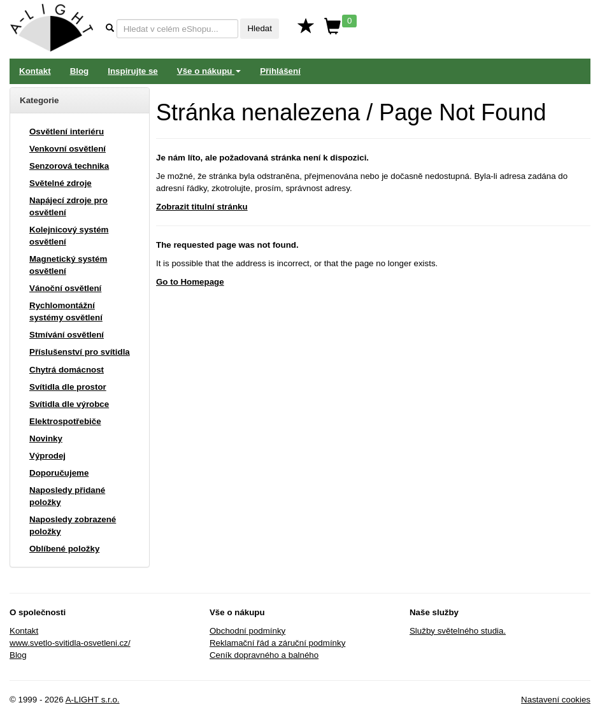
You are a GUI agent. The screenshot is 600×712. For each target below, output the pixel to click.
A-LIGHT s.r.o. (93, 699)
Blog (79, 71)
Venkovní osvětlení (67, 148)
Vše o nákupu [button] (209, 71)
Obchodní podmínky (247, 631)
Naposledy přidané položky (67, 496)
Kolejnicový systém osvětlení (68, 235)
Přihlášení (280, 71)
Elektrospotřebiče (65, 421)
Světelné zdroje (60, 183)
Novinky (45, 438)
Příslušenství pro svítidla (79, 352)
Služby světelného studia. (458, 631)
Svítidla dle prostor (67, 387)
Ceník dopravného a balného (264, 655)
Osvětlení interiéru (66, 131)
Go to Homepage (190, 282)
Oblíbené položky (64, 548)
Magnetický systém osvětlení (68, 265)
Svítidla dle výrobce (69, 404)
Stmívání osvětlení (66, 334)
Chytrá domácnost (66, 369)
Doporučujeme (59, 473)
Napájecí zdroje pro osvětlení (68, 206)
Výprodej (47, 455)
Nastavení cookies (555, 699)
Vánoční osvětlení (65, 288)
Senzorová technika (69, 166)
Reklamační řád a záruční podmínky (277, 643)
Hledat (259, 28)
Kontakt (35, 71)
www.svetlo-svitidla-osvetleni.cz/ (70, 643)
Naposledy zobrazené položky (72, 525)
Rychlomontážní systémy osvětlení (66, 311)
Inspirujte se (133, 71)
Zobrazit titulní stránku (202, 206)
